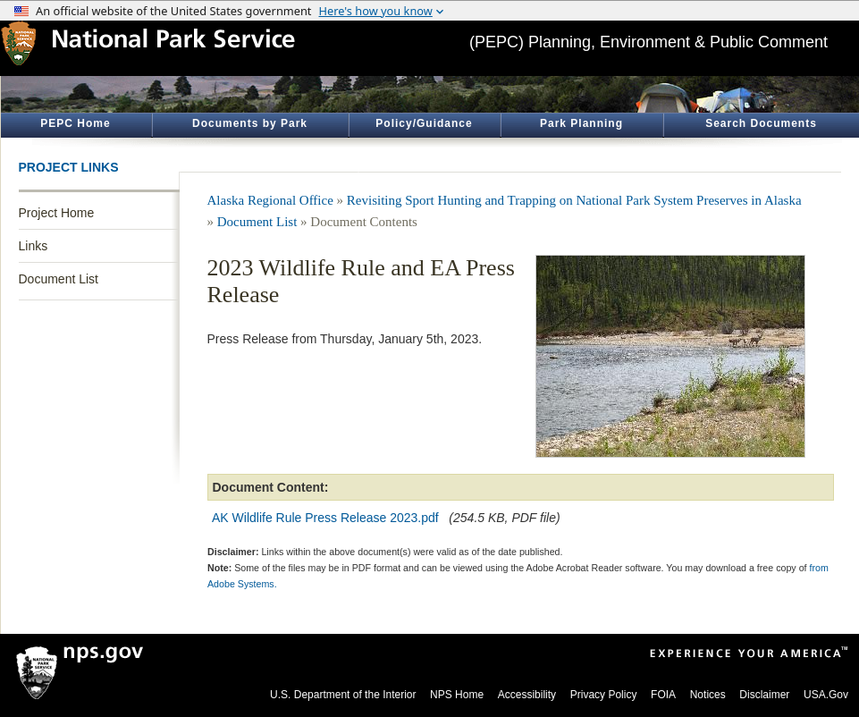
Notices (708, 694)
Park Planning (581, 123)
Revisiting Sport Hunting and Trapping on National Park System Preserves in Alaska (574, 200)
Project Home (57, 213)
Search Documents (761, 123)
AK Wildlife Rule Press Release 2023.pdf (325, 517)
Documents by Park (249, 123)
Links (33, 246)
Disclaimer (764, 694)
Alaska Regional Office (270, 200)
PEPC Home (75, 123)
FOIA (663, 694)
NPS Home (457, 694)
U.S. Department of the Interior (343, 694)
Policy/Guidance (423, 123)
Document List (58, 279)
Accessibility (527, 694)
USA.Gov (826, 694)
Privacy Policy (603, 694)
